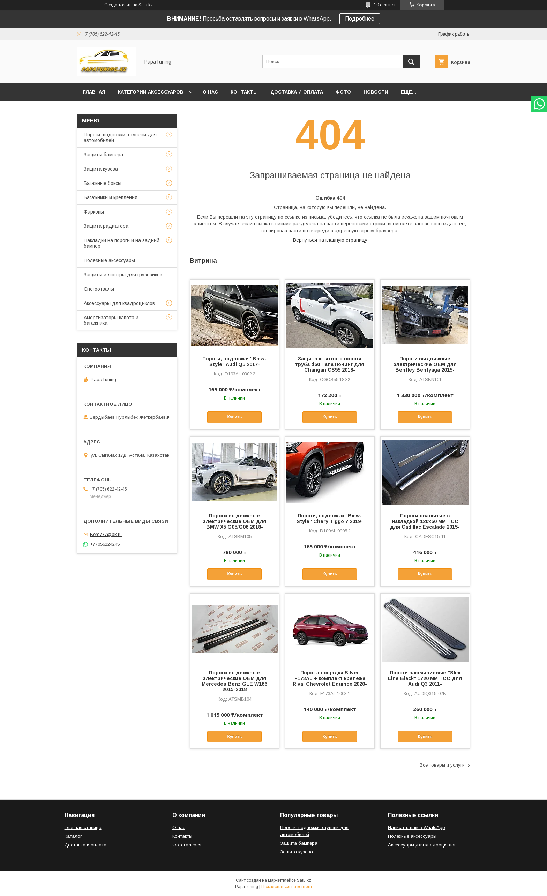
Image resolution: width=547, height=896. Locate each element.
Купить (234, 417)
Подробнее (359, 19)
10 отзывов (385, 4)
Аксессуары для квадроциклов (119, 303)
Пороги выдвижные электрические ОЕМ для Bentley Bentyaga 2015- (425, 364)
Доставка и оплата (296, 92)
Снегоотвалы (99, 289)
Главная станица (83, 827)
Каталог (73, 836)
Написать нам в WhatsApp (416, 827)
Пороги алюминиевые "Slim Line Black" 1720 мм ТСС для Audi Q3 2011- (425, 678)
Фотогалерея (186, 845)
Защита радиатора (106, 226)
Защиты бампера (103, 154)
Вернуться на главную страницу (330, 240)
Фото (343, 92)
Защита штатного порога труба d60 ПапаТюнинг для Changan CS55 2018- (329, 364)
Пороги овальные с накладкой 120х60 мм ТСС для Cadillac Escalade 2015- (425, 521)
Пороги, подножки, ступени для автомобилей (120, 137)
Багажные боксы (102, 183)
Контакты (244, 92)
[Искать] (411, 61)
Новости (376, 92)
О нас (210, 92)
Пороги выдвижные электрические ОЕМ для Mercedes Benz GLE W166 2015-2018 (234, 681)
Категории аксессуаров (150, 92)
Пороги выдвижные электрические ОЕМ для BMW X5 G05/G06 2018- (234, 521)
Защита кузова (101, 169)
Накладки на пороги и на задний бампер (121, 243)
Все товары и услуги (442, 765)
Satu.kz (304, 880)
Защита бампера (298, 843)
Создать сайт (117, 4)
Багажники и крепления (110, 197)
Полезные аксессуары (109, 260)
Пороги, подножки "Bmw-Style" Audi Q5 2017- (234, 361)
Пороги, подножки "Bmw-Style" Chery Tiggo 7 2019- (330, 518)
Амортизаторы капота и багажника (111, 320)
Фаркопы (94, 212)
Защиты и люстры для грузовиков (123, 274)
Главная (94, 92)
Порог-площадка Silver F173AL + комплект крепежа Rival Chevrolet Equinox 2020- (330, 678)
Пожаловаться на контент (286, 886)
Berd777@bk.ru (106, 534)
